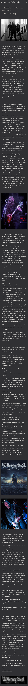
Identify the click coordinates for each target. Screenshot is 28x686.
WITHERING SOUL (7, 671)
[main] (14, 10)
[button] (2, 2)
